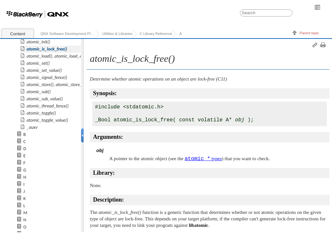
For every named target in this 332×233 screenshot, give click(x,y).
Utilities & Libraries (117, 34)
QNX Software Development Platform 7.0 (68, 34)
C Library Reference (156, 34)
